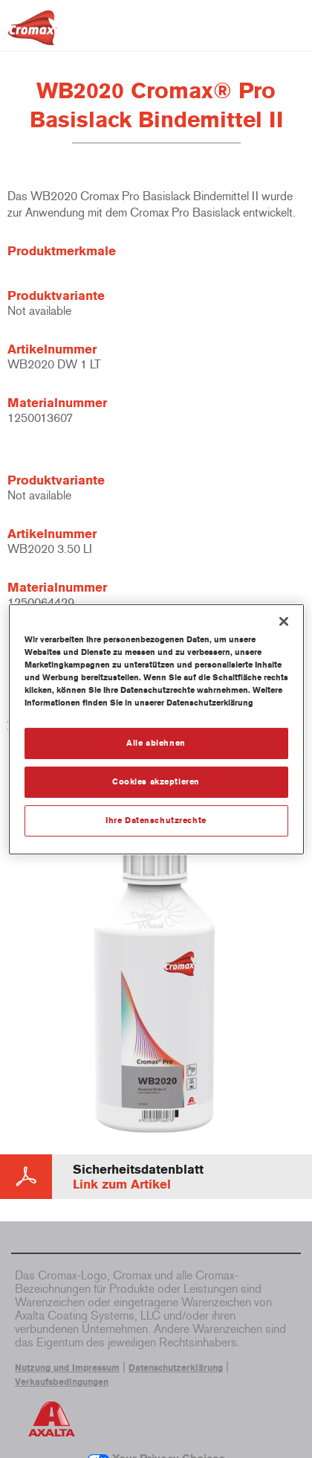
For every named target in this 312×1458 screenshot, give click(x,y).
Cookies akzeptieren (156, 781)
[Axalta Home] (32, 34)
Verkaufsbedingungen (61, 1382)
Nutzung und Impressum (67, 1368)
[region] (156, 728)
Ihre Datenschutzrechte (156, 820)
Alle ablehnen (155, 743)
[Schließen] (283, 620)
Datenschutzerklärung (176, 1368)
